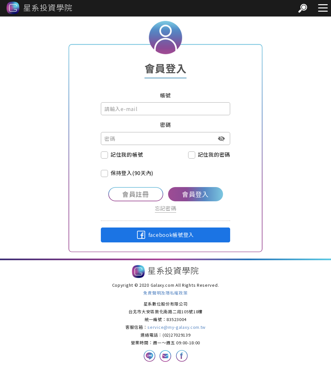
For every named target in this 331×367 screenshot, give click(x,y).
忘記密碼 (165, 208)
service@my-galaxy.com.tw (176, 327)
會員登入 (195, 194)
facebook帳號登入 (165, 235)
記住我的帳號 (122, 154)
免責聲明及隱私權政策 (165, 293)
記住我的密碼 (209, 154)
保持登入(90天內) (127, 173)
